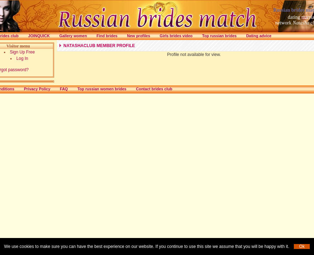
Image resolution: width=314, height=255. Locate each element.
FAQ (64, 89)
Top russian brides (219, 36)
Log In (22, 58)
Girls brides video (176, 36)
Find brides (107, 36)
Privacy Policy (37, 89)
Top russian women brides (102, 89)
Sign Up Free (22, 52)
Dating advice (259, 36)
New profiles (138, 36)
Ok (301, 246)
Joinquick (39, 36)
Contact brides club (154, 89)
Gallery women (73, 36)
